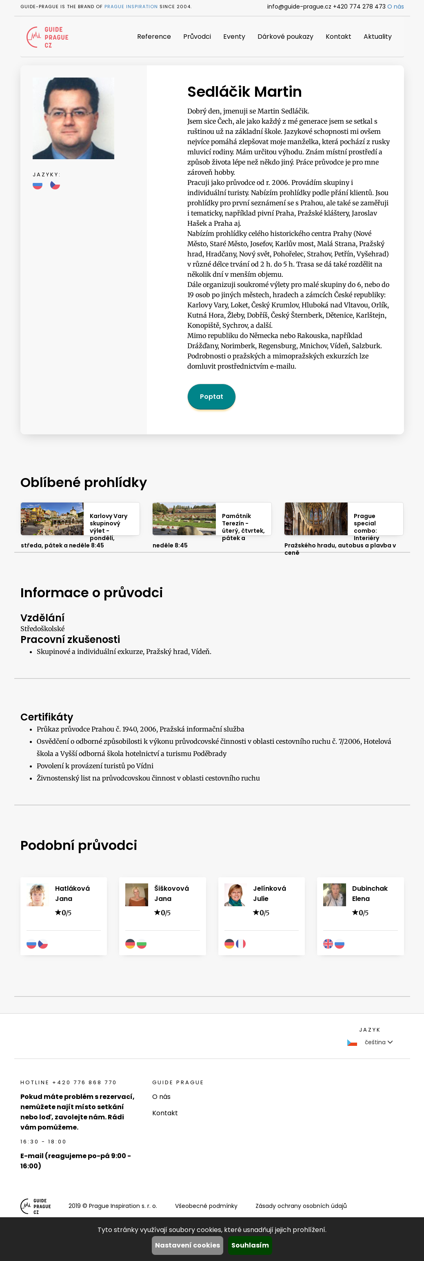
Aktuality (378, 36)
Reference (154, 36)
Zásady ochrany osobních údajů (301, 1206)
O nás (395, 6)
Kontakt (338, 36)
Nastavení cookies (187, 1245)
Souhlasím (250, 1245)
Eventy (234, 36)
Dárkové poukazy (285, 36)
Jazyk (370, 1030)
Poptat (211, 396)
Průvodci (197, 36)
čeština (370, 1042)
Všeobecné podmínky (206, 1206)
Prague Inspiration (131, 6)
